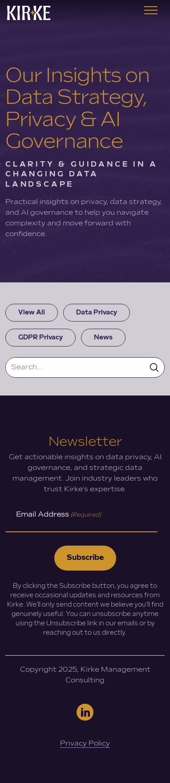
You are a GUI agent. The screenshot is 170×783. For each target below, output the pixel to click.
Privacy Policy (85, 743)
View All (31, 312)
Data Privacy (96, 312)
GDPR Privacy (40, 337)
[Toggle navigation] (151, 12)
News (103, 337)
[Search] (75, 367)
